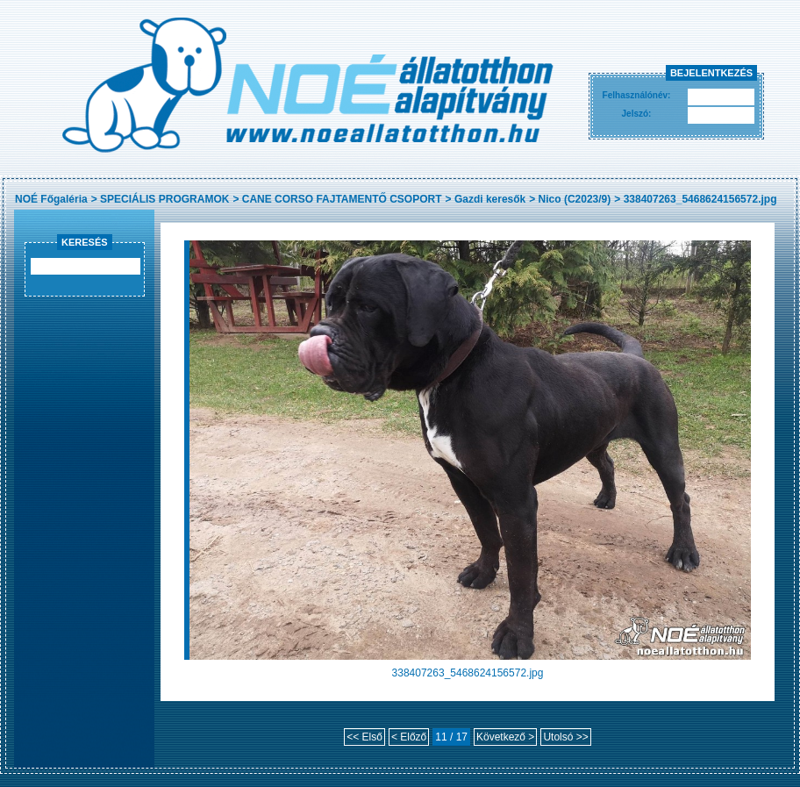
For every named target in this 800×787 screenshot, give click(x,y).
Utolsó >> (565, 737)
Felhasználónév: (637, 95)
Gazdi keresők (489, 199)
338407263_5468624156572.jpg (700, 199)
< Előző (408, 737)
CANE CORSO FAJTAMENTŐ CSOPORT (342, 199)
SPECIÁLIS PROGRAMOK (164, 199)
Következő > (505, 737)
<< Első (364, 737)
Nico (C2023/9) (575, 199)
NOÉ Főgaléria (51, 199)
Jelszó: (637, 113)
